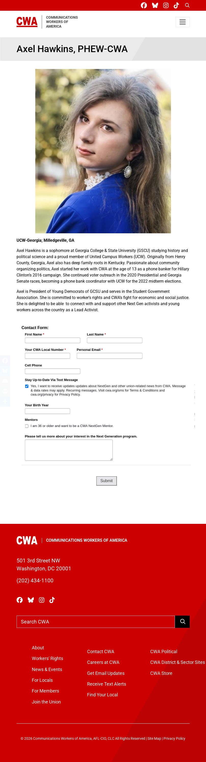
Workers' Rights (47, 658)
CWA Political (163, 651)
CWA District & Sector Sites (177, 662)
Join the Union (46, 702)
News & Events (47, 669)
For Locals (42, 680)
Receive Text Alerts (106, 684)
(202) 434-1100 (35, 581)
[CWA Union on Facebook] (145, 5)
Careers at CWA (103, 662)
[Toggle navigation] (182, 22)
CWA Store (161, 673)
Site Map (154, 738)
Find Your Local (102, 694)
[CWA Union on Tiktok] (177, 5)
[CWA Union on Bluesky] (156, 5)
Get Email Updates (106, 673)
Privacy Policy (174, 738)
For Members (45, 691)
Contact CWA (100, 651)
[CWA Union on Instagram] (167, 5)
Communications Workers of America (86, 540)
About (38, 647)
